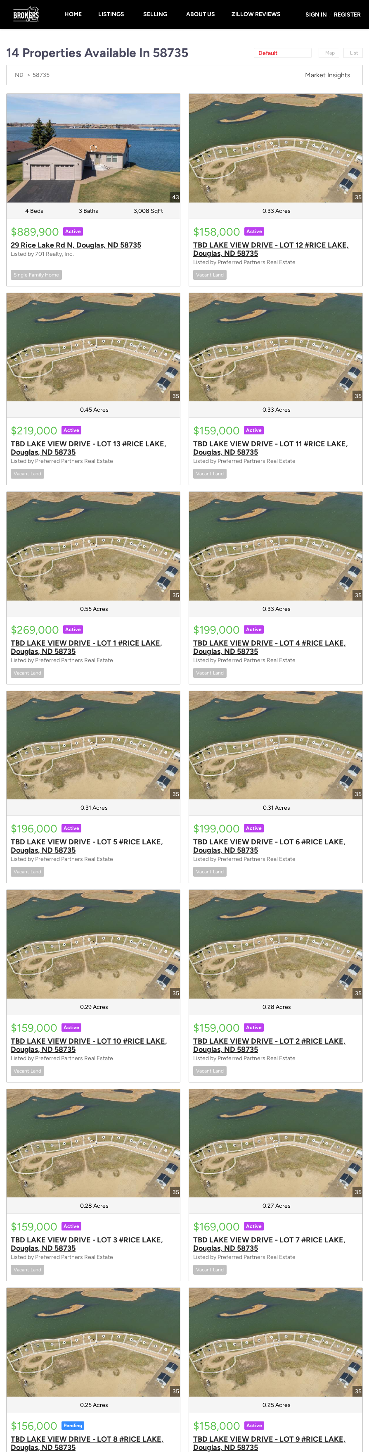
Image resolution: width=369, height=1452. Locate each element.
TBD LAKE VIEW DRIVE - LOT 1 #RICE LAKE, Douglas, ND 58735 (86, 647)
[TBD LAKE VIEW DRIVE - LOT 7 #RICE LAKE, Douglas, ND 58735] (275, 1143)
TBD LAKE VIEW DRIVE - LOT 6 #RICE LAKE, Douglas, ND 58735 (269, 846)
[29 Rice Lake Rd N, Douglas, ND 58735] (93, 148)
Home (73, 14)
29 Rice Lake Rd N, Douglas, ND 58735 (76, 245)
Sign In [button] (316, 14)
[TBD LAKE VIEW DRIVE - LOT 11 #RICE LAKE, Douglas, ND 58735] (275, 347)
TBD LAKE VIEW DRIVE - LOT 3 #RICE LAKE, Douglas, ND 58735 (87, 1244)
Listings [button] (111, 14)
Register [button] (347, 14)
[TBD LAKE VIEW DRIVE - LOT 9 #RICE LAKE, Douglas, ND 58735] (275, 1342)
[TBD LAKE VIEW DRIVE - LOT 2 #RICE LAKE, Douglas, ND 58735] (275, 944)
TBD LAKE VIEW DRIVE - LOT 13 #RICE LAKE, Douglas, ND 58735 (88, 448)
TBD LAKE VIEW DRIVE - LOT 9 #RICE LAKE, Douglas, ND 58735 (269, 1443)
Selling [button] (155, 14)
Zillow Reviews (256, 14)
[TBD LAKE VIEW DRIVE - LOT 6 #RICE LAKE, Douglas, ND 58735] (275, 745)
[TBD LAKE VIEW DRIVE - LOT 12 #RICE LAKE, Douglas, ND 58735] (275, 148)
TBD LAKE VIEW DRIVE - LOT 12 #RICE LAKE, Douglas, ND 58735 (271, 249)
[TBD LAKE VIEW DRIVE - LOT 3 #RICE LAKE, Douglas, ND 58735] (93, 1143)
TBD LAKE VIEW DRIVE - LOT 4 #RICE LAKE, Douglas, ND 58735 (269, 647)
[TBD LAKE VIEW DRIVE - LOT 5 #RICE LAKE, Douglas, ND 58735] (93, 745)
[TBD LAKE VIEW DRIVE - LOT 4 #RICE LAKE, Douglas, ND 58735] (275, 546)
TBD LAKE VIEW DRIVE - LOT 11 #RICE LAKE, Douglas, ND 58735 (270, 448)
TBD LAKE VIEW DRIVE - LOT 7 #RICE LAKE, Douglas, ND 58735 (269, 1244)
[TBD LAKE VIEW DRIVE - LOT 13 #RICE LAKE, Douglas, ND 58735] (93, 347)
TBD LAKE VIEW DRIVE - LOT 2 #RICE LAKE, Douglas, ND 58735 (269, 1045)
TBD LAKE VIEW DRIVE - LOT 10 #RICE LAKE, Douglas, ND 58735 (89, 1045)
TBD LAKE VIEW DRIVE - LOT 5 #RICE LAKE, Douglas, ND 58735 (87, 846)
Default (267, 53)
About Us (200, 14)
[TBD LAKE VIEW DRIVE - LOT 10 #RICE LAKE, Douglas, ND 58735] (93, 944)
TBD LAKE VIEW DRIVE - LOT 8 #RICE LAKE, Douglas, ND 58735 (87, 1443)
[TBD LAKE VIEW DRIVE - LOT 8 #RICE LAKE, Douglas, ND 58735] (93, 1342)
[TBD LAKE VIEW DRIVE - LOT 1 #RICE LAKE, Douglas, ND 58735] (93, 546)
